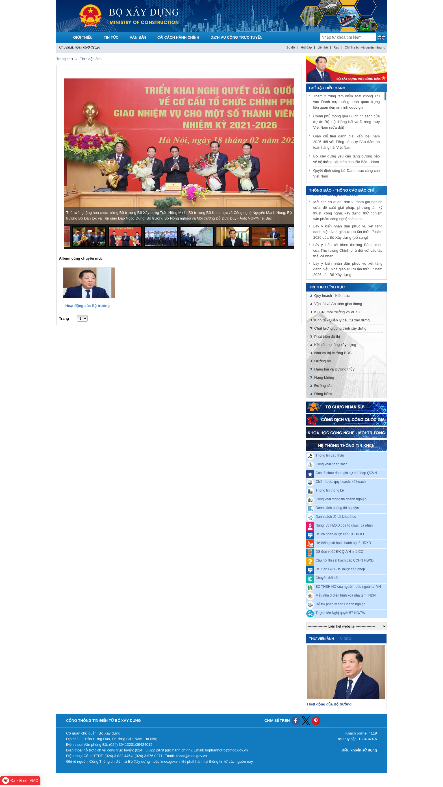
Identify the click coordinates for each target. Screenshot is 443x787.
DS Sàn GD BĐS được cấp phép (340, 569)
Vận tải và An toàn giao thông (338, 304)
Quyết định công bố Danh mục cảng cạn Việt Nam (346, 173)
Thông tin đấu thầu (330, 455)
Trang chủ (64, 59)
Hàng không (324, 377)
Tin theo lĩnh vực (327, 287)
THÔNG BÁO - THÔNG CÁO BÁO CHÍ (341, 190)
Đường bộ (322, 361)
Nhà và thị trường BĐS (332, 353)
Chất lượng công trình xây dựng (340, 328)
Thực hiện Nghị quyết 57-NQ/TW (340, 613)
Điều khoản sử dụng (359, 750)
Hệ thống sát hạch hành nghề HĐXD (343, 543)
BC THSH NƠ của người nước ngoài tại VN (348, 587)
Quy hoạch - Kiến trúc (331, 295)
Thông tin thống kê (330, 490)
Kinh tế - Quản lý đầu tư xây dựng (342, 320)
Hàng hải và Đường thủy (334, 369)
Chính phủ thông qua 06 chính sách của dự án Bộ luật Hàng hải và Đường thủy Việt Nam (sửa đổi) (346, 122)
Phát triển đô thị (327, 336)
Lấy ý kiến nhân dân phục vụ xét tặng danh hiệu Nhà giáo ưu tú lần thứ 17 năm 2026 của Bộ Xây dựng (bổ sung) (348, 233)
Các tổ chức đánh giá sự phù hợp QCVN (346, 473)
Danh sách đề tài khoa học (336, 517)
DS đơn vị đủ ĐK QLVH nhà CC (339, 552)
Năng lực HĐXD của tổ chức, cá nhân (344, 525)
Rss (336, 47)
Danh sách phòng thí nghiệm (337, 508)
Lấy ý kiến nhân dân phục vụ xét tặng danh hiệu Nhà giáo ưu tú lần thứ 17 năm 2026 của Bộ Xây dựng (348, 271)
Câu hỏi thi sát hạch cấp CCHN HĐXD (344, 560)
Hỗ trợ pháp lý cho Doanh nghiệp (340, 604)
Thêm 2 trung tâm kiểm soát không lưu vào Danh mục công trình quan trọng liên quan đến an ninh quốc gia (346, 101)
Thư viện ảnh (90, 59)
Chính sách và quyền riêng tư (365, 47)
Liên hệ (323, 47)
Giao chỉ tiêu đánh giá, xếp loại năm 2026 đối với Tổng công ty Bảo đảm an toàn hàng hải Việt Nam (346, 142)
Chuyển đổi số (327, 578)
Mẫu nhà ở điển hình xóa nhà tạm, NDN (346, 595)
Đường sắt (323, 385)
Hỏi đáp (306, 47)
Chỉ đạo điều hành (327, 88)
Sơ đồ (290, 47)
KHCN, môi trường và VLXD (337, 312)
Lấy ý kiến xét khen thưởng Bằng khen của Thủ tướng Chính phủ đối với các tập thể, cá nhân (348, 252)
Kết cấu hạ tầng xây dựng (335, 345)
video (345, 639)
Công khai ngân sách (332, 464)
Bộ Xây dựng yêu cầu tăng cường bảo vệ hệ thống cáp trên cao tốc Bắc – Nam (346, 159)
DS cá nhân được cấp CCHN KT (340, 534)
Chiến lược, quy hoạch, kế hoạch (341, 482)
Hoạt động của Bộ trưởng (87, 306)
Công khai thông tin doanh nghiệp (341, 499)
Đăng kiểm (323, 394)
